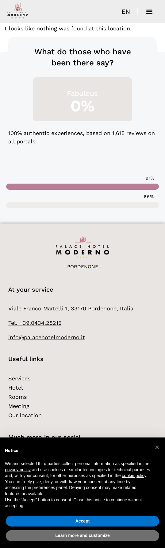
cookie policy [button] (134, 475)
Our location (25, 415)
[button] (149, 11)
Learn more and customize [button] (82, 535)
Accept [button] (82, 521)
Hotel (15, 387)
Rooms (17, 397)
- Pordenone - (82, 267)
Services (19, 378)
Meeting (18, 406)
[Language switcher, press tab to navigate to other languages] (125, 11)
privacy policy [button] (18, 469)
